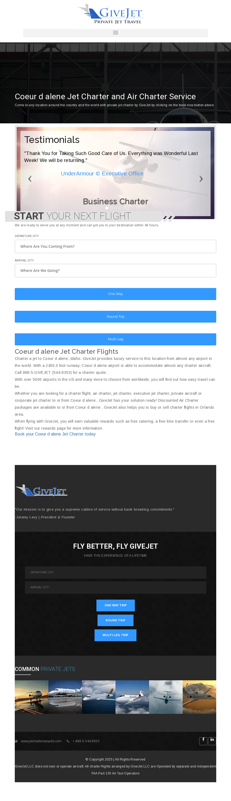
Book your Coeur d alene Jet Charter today (55, 434)
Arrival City (24, 260)
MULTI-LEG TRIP (115, 635)
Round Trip (115, 317)
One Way (115, 294)
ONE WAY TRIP (115, 605)
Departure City (27, 236)
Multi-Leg (115, 339)
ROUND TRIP (115, 620)
